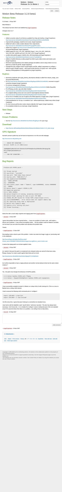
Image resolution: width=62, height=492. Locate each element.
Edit (52, 11)
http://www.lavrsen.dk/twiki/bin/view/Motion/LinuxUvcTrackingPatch (24, 57)
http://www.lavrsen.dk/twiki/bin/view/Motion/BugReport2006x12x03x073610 (26, 98)
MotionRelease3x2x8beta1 (52, 8)
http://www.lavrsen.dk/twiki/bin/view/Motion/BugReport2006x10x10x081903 (28, 81)
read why (31, 354)
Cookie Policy (33, 357)
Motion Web (18, 8)
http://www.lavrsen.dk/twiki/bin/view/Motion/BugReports (25, 120)
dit (5, 338)
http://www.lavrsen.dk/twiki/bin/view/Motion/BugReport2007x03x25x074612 (26, 91)
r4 (36, 338)
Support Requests (43, 354)
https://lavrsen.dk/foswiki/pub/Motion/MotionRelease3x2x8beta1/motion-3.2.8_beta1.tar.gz (30, 128)
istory (22, 338)
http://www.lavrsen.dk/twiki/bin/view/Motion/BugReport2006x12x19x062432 (26, 87)
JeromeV (6, 216)
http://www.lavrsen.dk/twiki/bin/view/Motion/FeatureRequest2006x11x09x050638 (27, 40)
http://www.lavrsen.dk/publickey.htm (12, 138)
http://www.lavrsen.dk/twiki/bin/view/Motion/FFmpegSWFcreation (23, 45)
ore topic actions (12, 340)
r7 (28, 338)
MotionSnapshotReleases (37, 8)
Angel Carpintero (32, 27)
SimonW (6, 312)
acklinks (40, 338)
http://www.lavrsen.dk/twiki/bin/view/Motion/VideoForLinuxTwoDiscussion (36, 47)
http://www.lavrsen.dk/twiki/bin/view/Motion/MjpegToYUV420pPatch (20, 256)
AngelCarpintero (40, 213)
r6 (30, 338)
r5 (33, 338)
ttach (9, 338)
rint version (16, 338)
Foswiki (11, 8)
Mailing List (5, 356)
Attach (57, 11)
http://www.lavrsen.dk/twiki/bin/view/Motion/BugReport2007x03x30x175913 (26, 94)
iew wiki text (48, 338)
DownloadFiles (26, 8)
